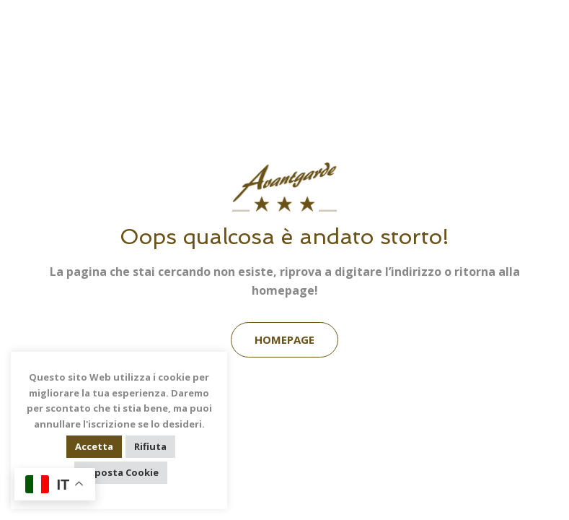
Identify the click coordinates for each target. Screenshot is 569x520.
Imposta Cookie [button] (121, 472)
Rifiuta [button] (150, 446)
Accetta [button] (94, 446)
